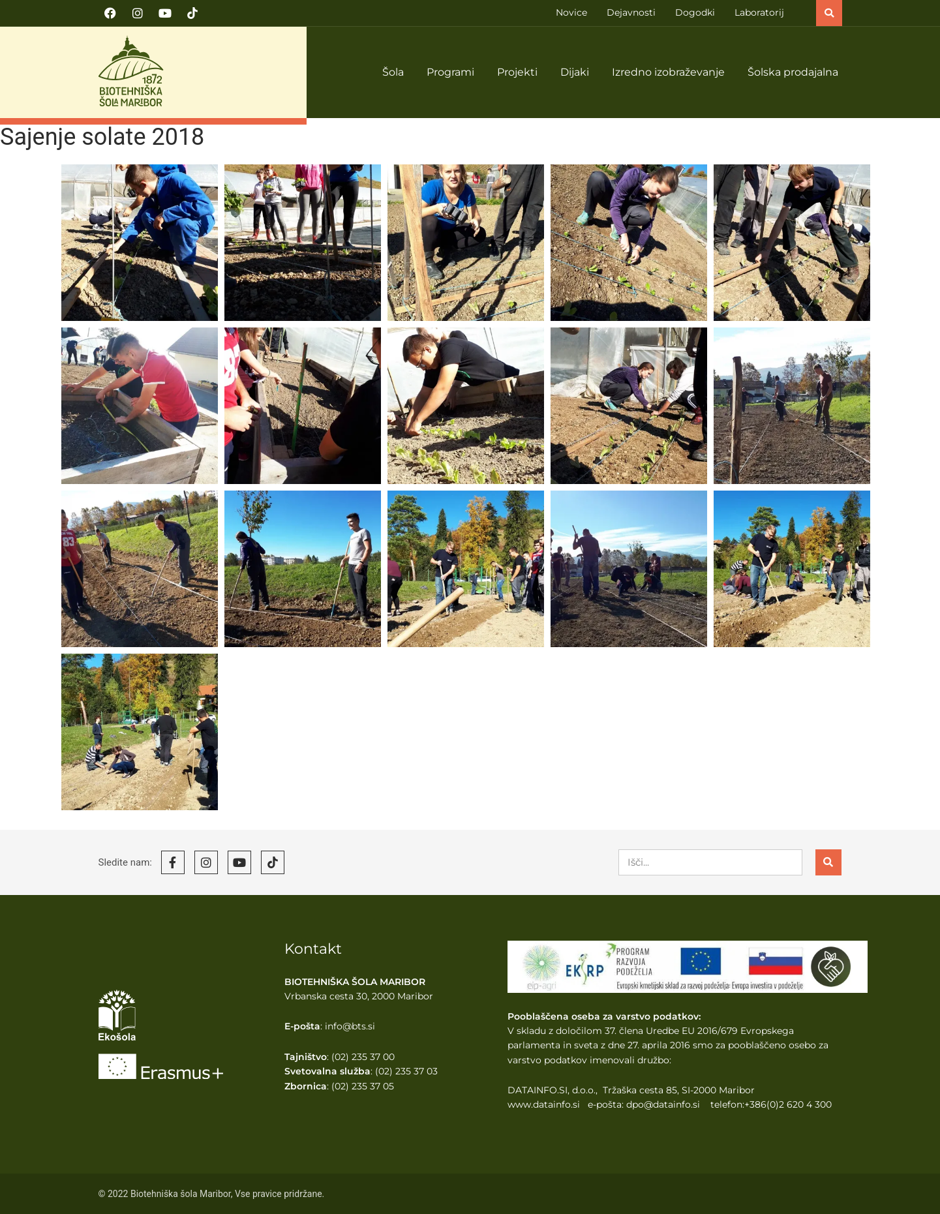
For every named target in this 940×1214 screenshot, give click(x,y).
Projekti (517, 72)
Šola (393, 72)
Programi (450, 72)
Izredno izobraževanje (668, 72)
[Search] (828, 862)
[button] (829, 13)
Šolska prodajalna (793, 72)
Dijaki (574, 72)
